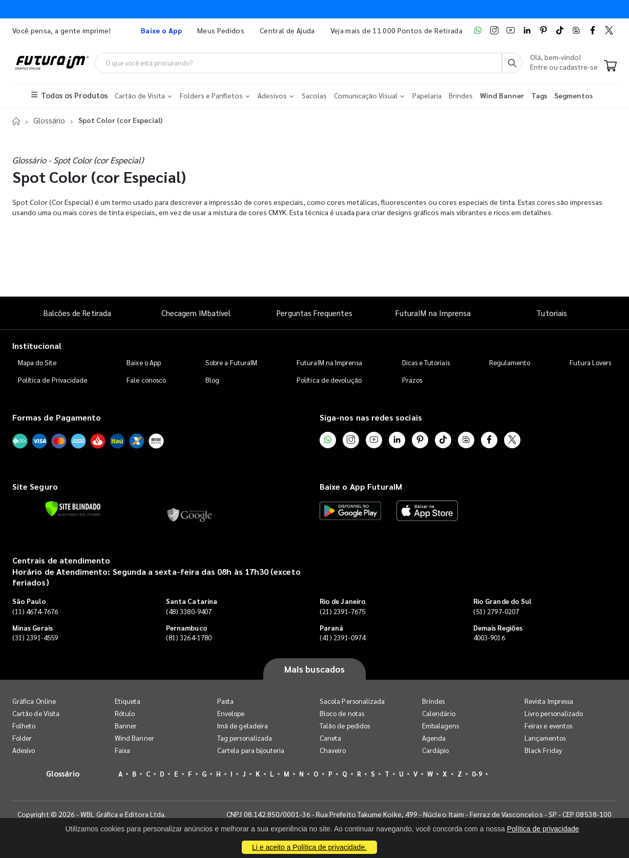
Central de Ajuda (287, 30)
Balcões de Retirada (77, 313)
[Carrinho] (610, 66)
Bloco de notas (342, 713)
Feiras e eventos (548, 725)
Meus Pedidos (220, 30)
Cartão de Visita (35, 713)
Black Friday (543, 750)
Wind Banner (134, 738)
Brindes (433, 701)
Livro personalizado (554, 713)
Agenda (434, 738)
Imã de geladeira (242, 725)
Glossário (48, 120)
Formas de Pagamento (56, 417)
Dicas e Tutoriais (426, 362)
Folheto (23, 725)
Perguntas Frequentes (314, 313)
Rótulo (125, 713)
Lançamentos (545, 738)
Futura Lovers (590, 362)
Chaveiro (333, 750)
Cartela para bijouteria (251, 750)
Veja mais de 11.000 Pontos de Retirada (396, 30)
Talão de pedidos (345, 725)
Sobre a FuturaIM (231, 362)
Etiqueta (128, 701)
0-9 (477, 773)
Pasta (225, 701)
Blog (212, 379)
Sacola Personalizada (352, 701)
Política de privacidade (543, 829)
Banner (126, 725)
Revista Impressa (549, 701)
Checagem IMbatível (195, 313)
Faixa (122, 750)
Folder (22, 738)
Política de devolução (329, 379)
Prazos (412, 379)
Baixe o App (144, 362)
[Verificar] (73, 508)
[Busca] (512, 63)
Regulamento (510, 362)
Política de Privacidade (53, 379)
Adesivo (23, 750)
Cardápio (435, 750)
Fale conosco (146, 379)
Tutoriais (551, 313)
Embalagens (440, 725)
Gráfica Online (34, 701)
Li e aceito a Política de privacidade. (309, 847)
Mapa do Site (37, 362)
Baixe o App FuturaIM (361, 485)
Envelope (231, 713)
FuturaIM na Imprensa (433, 313)
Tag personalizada (244, 738)
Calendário (438, 713)
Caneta (330, 738)
